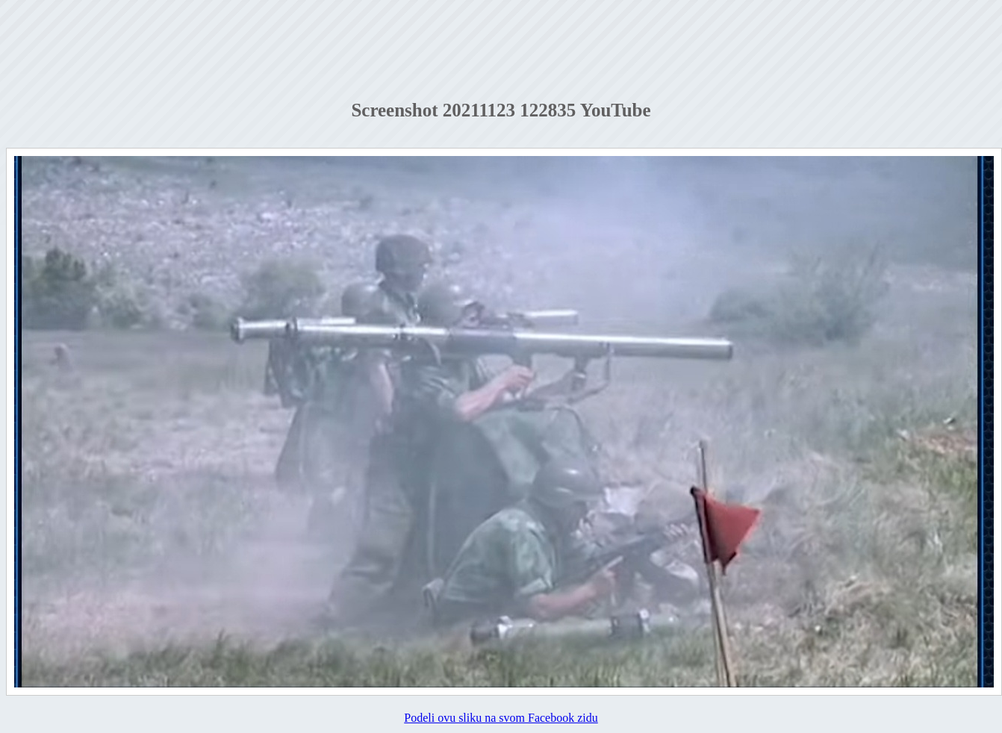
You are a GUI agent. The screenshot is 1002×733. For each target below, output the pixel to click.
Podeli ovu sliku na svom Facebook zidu (501, 717)
